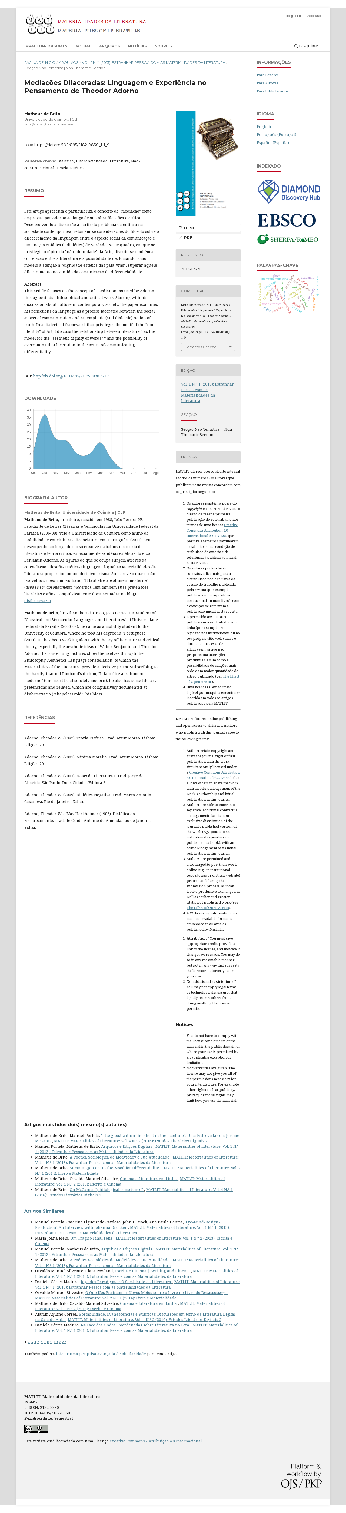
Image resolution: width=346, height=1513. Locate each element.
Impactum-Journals (45, 46)
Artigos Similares (44, 1211)
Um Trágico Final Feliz (92, 1238)
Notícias (137, 46)
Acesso (314, 16)
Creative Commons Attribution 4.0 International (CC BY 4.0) (212, 530)
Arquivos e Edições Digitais (127, 1146)
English (264, 126)
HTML (189, 228)
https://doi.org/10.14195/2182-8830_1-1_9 (71, 144)
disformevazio (37, 600)
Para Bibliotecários (272, 91)
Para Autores (267, 83)
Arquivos (109, 46)
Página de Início (39, 62)
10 (56, 1341)
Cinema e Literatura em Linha (149, 1178)
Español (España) (273, 142)
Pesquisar (306, 45)
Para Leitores (268, 74)
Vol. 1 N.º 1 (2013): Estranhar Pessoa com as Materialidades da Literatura (153, 62)
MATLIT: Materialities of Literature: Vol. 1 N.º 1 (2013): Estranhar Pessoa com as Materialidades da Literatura (137, 1149)
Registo (293, 16)
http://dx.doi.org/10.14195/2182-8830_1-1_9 (72, 376)
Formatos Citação (201, 347)
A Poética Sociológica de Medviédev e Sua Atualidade (120, 1157)
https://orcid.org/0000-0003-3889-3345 (48, 124)
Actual (83, 46)
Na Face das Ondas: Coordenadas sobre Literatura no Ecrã (135, 1325)
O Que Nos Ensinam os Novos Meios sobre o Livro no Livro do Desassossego (156, 1292)
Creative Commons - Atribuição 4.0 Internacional (156, 1441)
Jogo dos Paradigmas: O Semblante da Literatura (126, 1281)
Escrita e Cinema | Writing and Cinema (153, 1270)
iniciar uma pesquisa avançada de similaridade (101, 1353)
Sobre (162, 46)
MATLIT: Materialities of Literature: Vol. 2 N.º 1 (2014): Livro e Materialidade (106, 1297)
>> (64, 1341)
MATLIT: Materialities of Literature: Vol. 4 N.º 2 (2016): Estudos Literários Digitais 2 (131, 1140)
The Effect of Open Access (208, 907)
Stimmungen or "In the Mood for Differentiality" (116, 1167)
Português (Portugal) (276, 134)
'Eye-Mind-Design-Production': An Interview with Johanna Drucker (127, 1224)
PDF (187, 237)
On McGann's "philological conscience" (107, 1189)
